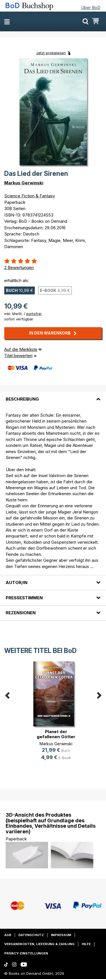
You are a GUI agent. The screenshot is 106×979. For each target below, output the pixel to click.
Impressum (61, 935)
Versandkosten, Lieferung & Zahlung (39, 944)
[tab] (53, 396)
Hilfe (86, 944)
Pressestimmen (24, 597)
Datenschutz (31, 935)
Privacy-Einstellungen (26, 953)
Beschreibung (22, 399)
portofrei (34, 313)
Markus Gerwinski (23, 182)
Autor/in (16, 582)
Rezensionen (21, 612)
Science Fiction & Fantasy (29, 195)
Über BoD (90, 7)
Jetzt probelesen (51, 53)
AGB (7, 935)
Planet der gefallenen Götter (56, 734)
